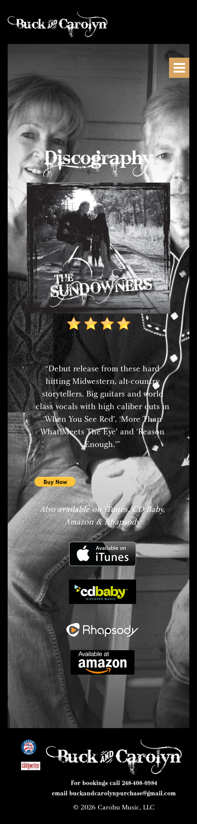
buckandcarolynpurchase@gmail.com (122, 793)
